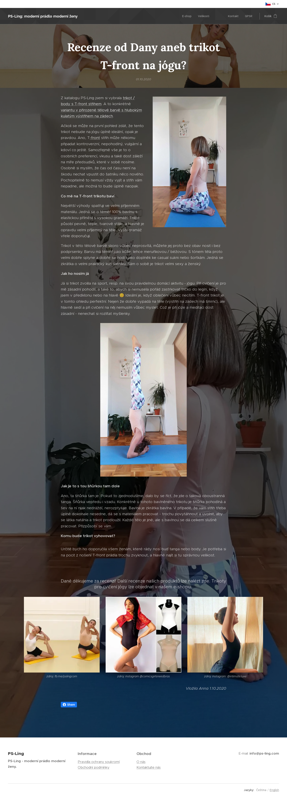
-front (95, 137)
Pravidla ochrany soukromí (99, 762)
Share (69, 704)
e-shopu (182, 586)
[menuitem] (188, 16)
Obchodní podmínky (93, 767)
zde (205, 581)
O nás (141, 762)
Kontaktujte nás (149, 767)
